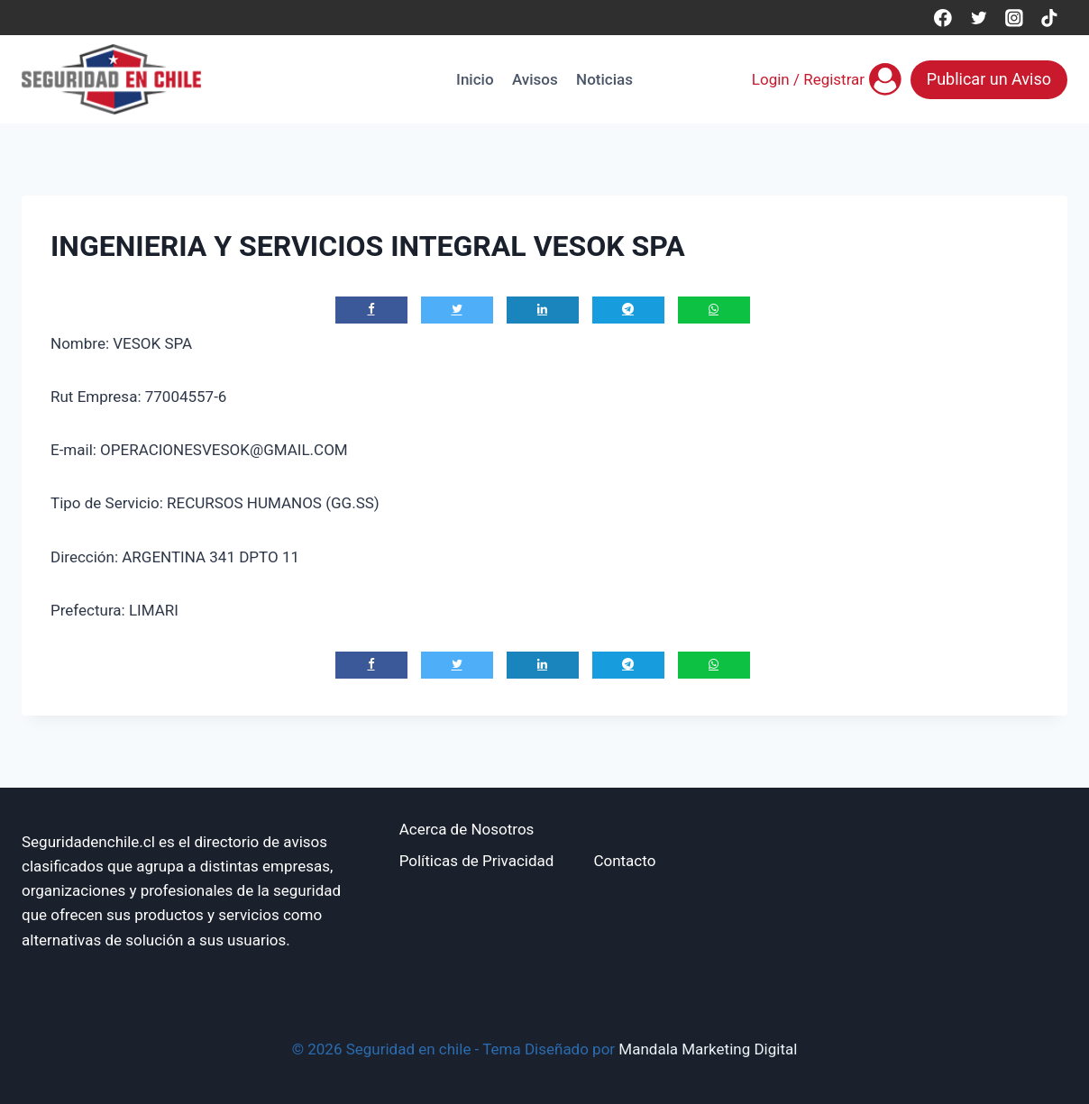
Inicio (474, 79)
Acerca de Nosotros (467, 829)
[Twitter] (978, 17)
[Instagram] (1013, 17)
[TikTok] (1049, 17)
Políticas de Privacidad (476, 861)
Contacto (624, 861)
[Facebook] (942, 17)
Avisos (535, 79)
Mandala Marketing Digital (707, 1049)
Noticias (604, 79)
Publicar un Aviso (989, 78)
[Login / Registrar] (826, 79)
